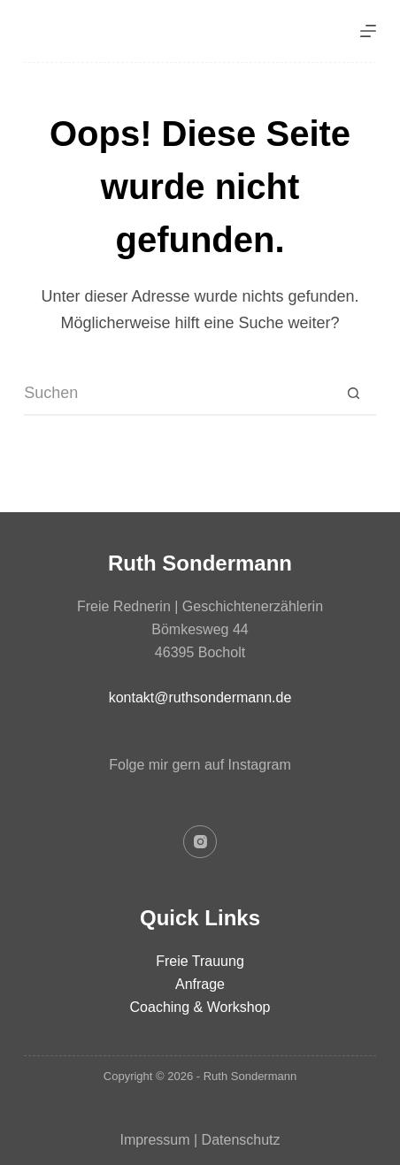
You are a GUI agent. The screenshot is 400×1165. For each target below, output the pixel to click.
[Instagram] (200, 842)
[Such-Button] (354, 394)
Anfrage (200, 984)
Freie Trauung (200, 961)
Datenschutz (241, 1139)
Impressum (154, 1139)
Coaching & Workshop (200, 1007)
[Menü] (368, 31)
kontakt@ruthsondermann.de (200, 697)
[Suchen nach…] (178, 394)
